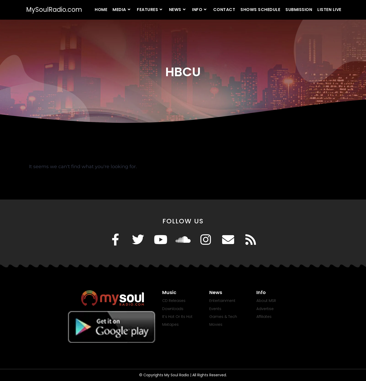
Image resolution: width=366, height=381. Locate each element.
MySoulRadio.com (54, 9)
